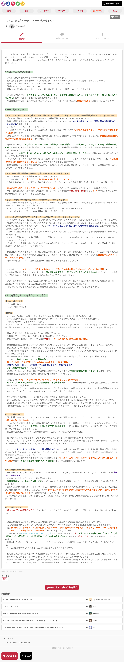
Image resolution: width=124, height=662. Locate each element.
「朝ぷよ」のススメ (10, 606)
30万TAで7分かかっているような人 (36, 533)
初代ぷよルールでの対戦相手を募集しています (20, 613)
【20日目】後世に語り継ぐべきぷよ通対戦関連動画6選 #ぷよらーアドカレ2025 (33, 628)
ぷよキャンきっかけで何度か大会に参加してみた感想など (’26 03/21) (30, 621)
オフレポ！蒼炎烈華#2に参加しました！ (18, 599)
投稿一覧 (61, 648)
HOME (53, 648)
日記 (4, 579)
